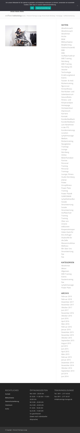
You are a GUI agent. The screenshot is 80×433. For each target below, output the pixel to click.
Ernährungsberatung (69, 75)
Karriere (64, 113)
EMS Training (66, 274)
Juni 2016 (64, 318)
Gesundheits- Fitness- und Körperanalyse (67, 100)
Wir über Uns (66, 248)
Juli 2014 (64, 373)
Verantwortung (67, 251)
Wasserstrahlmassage (70, 243)
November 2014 (67, 365)
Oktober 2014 (66, 368)
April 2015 (65, 351)
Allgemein (65, 271)
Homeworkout (67, 108)
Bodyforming (66, 45)
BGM (63, 39)
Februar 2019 (66, 296)
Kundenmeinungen (68, 130)
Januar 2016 (66, 329)
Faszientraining (67, 279)
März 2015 (65, 354)
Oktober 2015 (66, 338)
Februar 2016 (66, 327)
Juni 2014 (64, 376)
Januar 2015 (66, 360)
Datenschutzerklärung (70, 47)
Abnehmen (65, 34)
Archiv (63, 36)
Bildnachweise (66, 42)
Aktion (63, 268)
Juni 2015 (64, 349)
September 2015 (67, 340)
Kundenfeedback (68, 119)
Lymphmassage (67, 135)
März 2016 (65, 324)
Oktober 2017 (66, 307)
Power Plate (66, 288)
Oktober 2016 (66, 316)
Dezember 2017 (67, 302)
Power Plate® (66, 193)
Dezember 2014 (67, 362)
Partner (64, 160)
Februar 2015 (66, 357)
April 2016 (65, 321)
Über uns (65, 221)
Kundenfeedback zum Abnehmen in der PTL (68, 125)
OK (32, 8)
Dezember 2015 (67, 332)
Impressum (65, 111)
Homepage (65, 105)
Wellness (64, 246)
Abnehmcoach (67, 28)
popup (64, 180)
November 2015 (67, 335)
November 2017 (67, 305)
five (62, 254)
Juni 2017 (64, 310)
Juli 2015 (64, 346)
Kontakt (64, 116)
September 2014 (67, 371)
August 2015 (66, 343)
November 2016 (67, 313)
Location (64, 133)
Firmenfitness (66, 89)
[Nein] (77, 5)
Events (64, 78)
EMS (63, 50)
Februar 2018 (66, 299)
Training (64, 218)
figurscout (65, 86)
